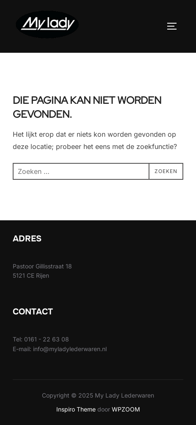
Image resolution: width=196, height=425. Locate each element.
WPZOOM (126, 409)
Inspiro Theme (76, 409)
